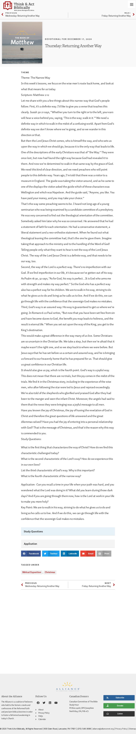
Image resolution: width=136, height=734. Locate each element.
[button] (31, 554)
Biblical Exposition (31, 572)
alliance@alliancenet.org (103, 729)
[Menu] (131, 4)
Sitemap (132, 729)
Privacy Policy (121, 729)
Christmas (50, 572)
